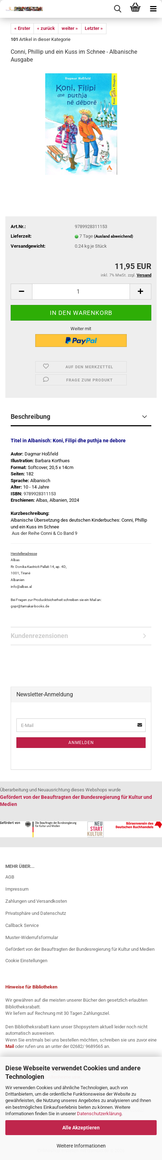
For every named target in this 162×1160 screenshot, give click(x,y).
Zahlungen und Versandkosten (36, 901)
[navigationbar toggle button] (153, 9)
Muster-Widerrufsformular (31, 937)
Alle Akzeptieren (81, 1127)
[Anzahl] (81, 292)
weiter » (70, 28)
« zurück (46, 28)
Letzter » (94, 28)
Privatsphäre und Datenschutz (35, 913)
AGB (9, 877)
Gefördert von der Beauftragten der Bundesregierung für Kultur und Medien (80, 949)
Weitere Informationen (81, 1146)
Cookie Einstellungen (26, 960)
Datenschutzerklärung (99, 1113)
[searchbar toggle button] (117, 9)
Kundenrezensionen (39, 635)
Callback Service (22, 925)
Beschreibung (30, 416)
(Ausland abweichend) (113, 236)
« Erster (22, 28)
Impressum (16, 889)
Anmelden (81, 742)
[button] (21, 292)
